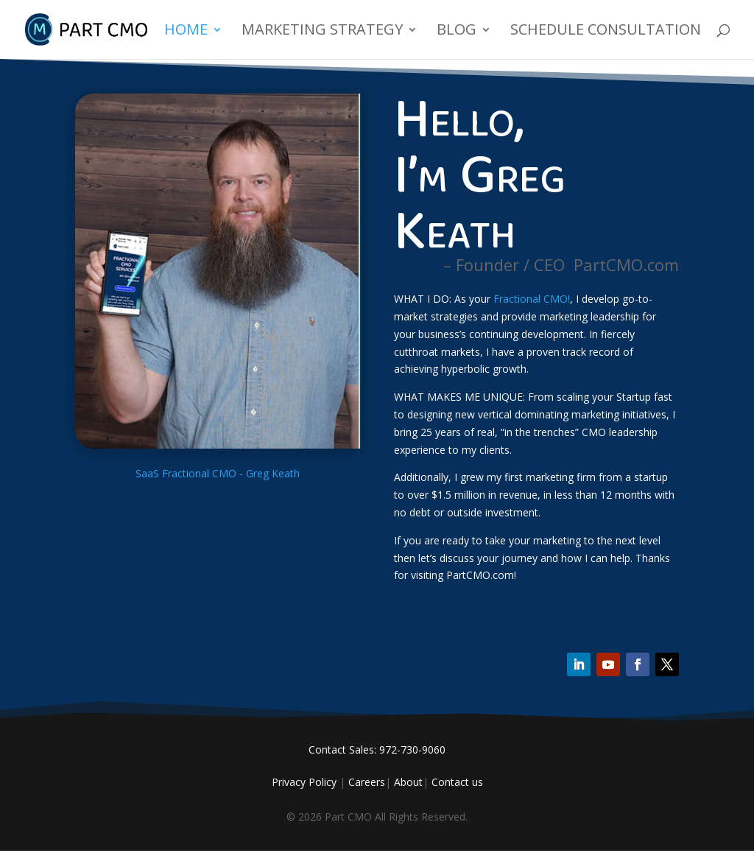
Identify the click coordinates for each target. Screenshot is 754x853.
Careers (366, 782)
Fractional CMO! (531, 299)
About (408, 782)
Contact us (457, 782)
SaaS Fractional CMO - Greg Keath (217, 473)
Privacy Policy (304, 782)
